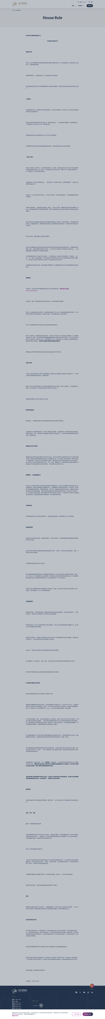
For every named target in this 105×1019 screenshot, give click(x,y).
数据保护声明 (15, 1015)
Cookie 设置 (76, 1014)
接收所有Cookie (87, 1014)
